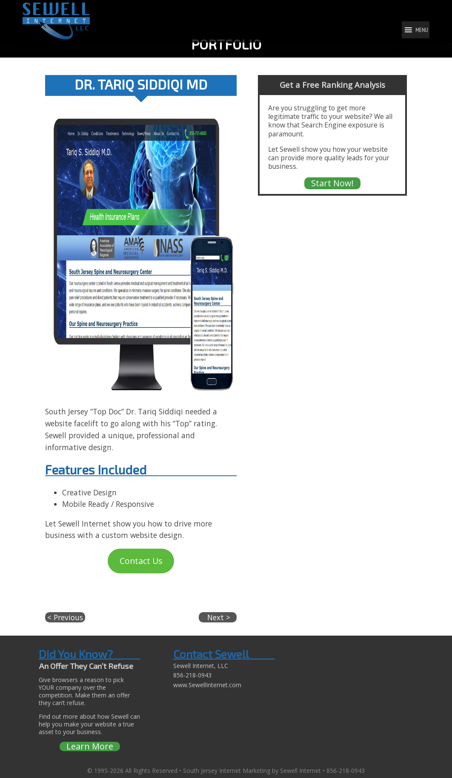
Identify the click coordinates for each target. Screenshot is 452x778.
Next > (218, 617)
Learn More (89, 747)
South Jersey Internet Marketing (226, 770)
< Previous (65, 617)
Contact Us (141, 561)
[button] (421, 29)
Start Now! (332, 183)
